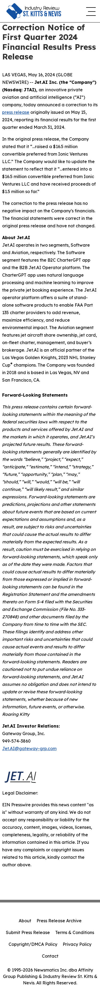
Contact (50, 956)
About (25, 920)
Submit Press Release (28, 932)
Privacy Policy (77, 944)
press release (15, 112)
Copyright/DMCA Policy (33, 944)
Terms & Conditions (74, 932)
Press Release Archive (59, 920)
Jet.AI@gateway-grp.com (29, 748)
